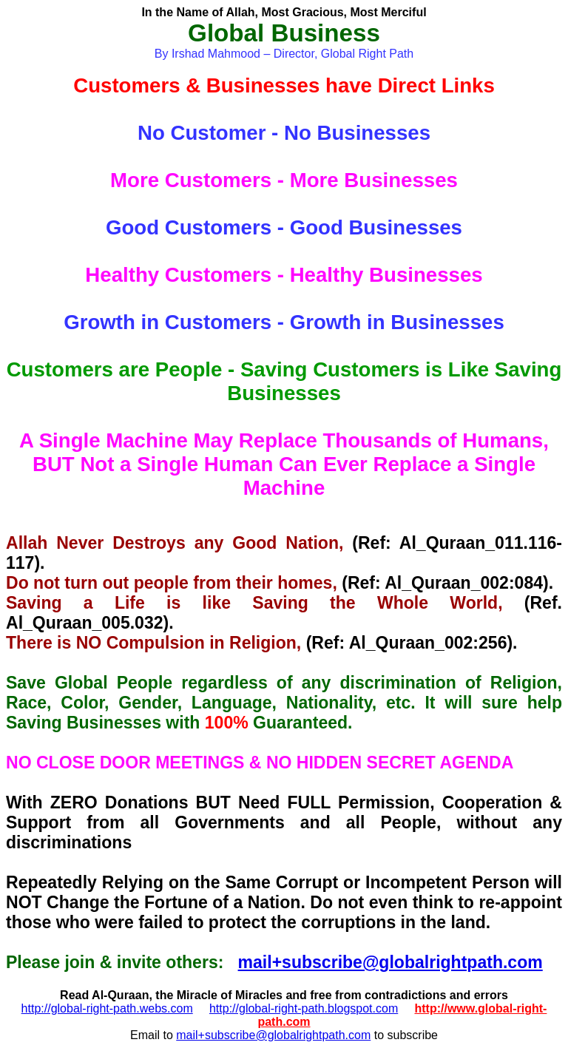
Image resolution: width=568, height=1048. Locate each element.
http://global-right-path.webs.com (107, 1008)
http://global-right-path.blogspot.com (303, 1008)
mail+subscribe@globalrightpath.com (390, 962)
